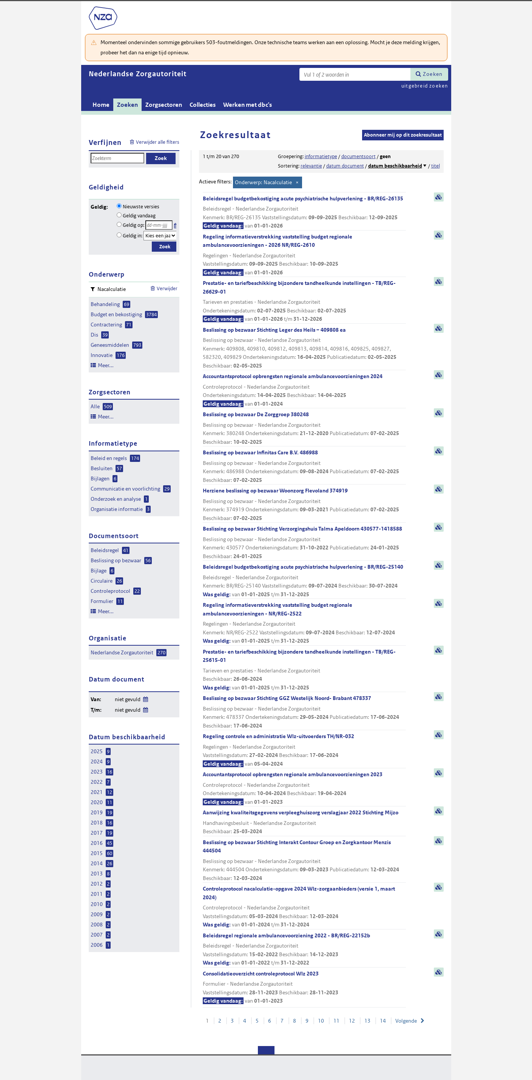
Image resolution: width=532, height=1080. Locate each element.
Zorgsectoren (163, 105)
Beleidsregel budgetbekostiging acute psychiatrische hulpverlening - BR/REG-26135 (304, 212)
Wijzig (145, 698)
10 (321, 1020)
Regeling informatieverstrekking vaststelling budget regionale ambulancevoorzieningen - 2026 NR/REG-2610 (304, 255)
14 (383, 1020)
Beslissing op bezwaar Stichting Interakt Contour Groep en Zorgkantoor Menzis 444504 (304, 861)
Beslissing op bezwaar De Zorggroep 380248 (304, 428)
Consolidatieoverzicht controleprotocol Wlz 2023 (304, 987)
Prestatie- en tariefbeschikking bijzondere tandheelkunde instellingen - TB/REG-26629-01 (304, 301)
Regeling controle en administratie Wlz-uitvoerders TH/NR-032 (304, 750)
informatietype (321, 156)
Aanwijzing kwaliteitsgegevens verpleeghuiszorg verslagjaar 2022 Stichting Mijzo (304, 822)
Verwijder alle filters (157, 142)
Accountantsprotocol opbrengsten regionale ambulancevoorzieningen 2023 (304, 788)
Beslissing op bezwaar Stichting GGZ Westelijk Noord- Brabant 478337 (304, 712)
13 (367, 1020)
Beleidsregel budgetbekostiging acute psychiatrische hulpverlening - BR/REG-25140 (304, 580)
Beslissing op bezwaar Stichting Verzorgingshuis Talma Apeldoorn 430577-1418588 (304, 542)
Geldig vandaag (139, 215)
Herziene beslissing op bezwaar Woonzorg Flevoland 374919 (304, 504)
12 (352, 1020)
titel (435, 166)
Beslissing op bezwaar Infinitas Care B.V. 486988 (304, 466)
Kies (176, 224)
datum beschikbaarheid (395, 166)
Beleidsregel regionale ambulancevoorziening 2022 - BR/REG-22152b (304, 949)
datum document (345, 166)
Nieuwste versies (141, 206)
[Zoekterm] (354, 74)
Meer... (106, 365)
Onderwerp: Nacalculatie (263, 182)
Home (101, 105)
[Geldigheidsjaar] (160, 235)
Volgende (406, 1020)
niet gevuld (127, 699)
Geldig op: (133, 225)
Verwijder (167, 288)
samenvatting (439, 197)
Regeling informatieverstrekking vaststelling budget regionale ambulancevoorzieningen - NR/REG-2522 (304, 623)
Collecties (203, 105)
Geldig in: (132, 235)
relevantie (311, 166)
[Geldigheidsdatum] (159, 225)
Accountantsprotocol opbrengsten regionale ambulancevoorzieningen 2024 (304, 390)
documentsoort (358, 156)
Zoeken (433, 74)
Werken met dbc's (247, 105)
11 (336, 1020)
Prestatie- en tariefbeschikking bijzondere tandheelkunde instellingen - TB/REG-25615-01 (304, 670)
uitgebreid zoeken (424, 86)
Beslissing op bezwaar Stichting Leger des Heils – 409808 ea (304, 348)
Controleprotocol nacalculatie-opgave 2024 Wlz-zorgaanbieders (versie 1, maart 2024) (304, 907)
